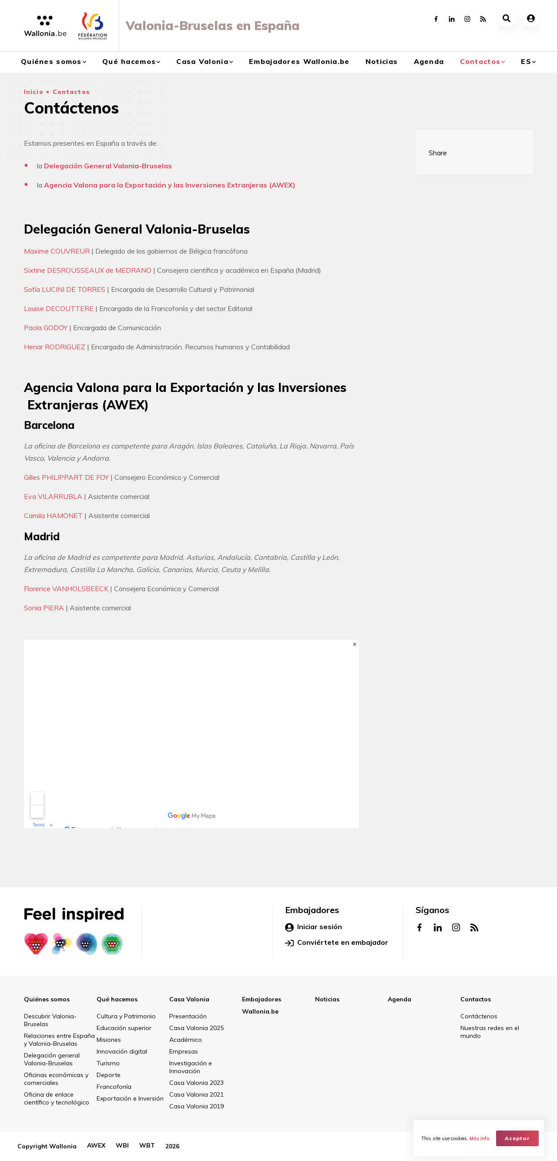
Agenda (429, 61)
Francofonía (114, 1087)
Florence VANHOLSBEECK (66, 588)
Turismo (108, 1063)
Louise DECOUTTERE (59, 308)
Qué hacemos (129, 61)
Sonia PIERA (44, 607)
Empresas (183, 1051)
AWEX (96, 1146)
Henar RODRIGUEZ (54, 346)
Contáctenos (478, 1016)
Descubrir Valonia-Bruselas (50, 1020)
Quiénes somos (51, 61)
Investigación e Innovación (190, 1067)
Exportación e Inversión (130, 1098)
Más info (480, 1137)
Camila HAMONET (53, 515)
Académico (185, 1040)
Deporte (109, 1075)
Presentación (188, 1016)
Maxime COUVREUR (57, 251)
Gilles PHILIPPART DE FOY (66, 477)
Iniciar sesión (313, 927)
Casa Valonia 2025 (196, 1028)
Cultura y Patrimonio (126, 1016)
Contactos (480, 61)
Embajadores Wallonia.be (299, 61)
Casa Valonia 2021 (196, 1094)
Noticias (382, 61)
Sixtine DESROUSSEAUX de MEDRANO (87, 270)
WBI (122, 1146)
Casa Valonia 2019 (196, 1106)
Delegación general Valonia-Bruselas (52, 1059)
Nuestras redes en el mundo (489, 1032)
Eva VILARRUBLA (53, 496)
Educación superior (124, 1028)
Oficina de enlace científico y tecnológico (56, 1098)
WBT (147, 1146)
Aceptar (518, 1137)
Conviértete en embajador (336, 942)
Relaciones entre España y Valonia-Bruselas (59, 1039)
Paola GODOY (45, 327)
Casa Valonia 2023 (196, 1083)
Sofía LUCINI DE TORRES (64, 289)
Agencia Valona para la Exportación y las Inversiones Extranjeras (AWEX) (169, 185)
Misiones (109, 1040)
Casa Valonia (202, 61)
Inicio (34, 92)
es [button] (526, 61)
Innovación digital (122, 1051)
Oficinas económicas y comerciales (56, 1079)
